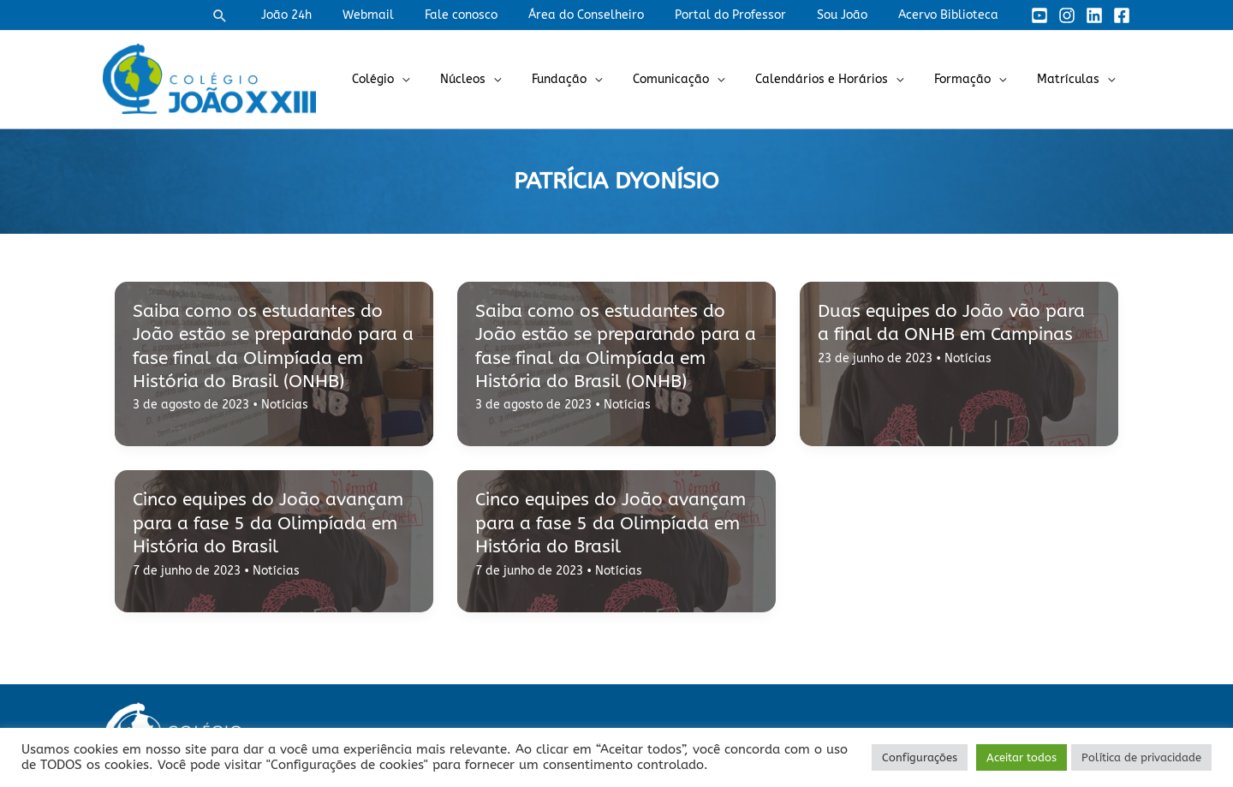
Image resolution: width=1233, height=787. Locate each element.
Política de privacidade (1141, 757)
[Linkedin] (1094, 15)
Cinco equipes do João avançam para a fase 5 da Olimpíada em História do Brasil (268, 523)
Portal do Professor (747, 15)
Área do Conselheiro (610, 15)
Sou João (852, 15)
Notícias (284, 404)
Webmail (406, 15)
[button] (268, 15)
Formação (972, 79)
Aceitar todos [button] (1021, 757)
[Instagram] (1066, 15)
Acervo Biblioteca (952, 15)
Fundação (590, 79)
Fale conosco (492, 15)
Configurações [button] (919, 757)
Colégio (417, 79)
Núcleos (500, 79)
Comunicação (695, 79)
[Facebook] (1121, 15)
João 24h (331, 15)
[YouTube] (1039, 15)
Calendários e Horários (838, 79)
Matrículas (1071, 79)
